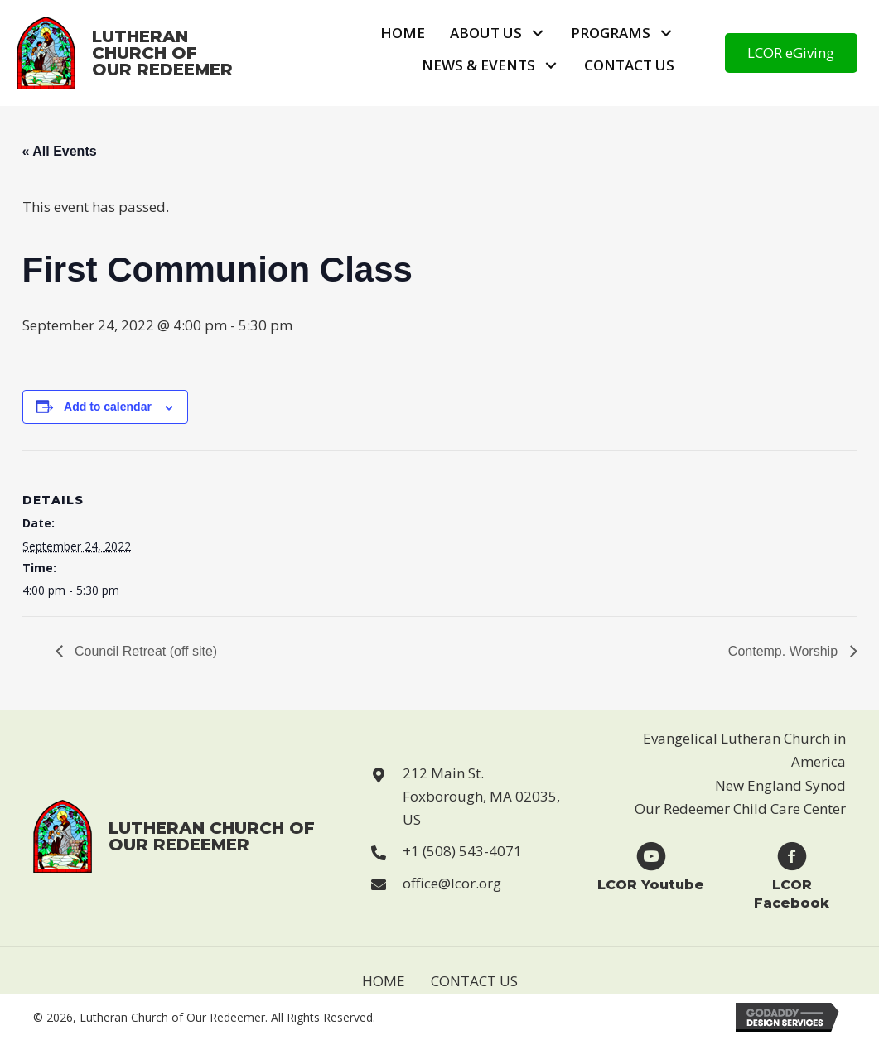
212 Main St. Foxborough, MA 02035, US (481, 796)
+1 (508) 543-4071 (462, 850)
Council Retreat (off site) (144, 651)
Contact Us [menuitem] (474, 981)
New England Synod (780, 785)
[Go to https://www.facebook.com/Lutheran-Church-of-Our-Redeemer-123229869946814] (792, 875)
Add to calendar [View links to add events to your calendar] (108, 406)
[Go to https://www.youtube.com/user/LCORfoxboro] (651, 865)
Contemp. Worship (785, 651)
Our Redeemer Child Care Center (740, 808)
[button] (538, 34)
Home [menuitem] (383, 981)
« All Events (59, 151)
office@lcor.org (452, 883)
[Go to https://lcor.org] (141, 53)
